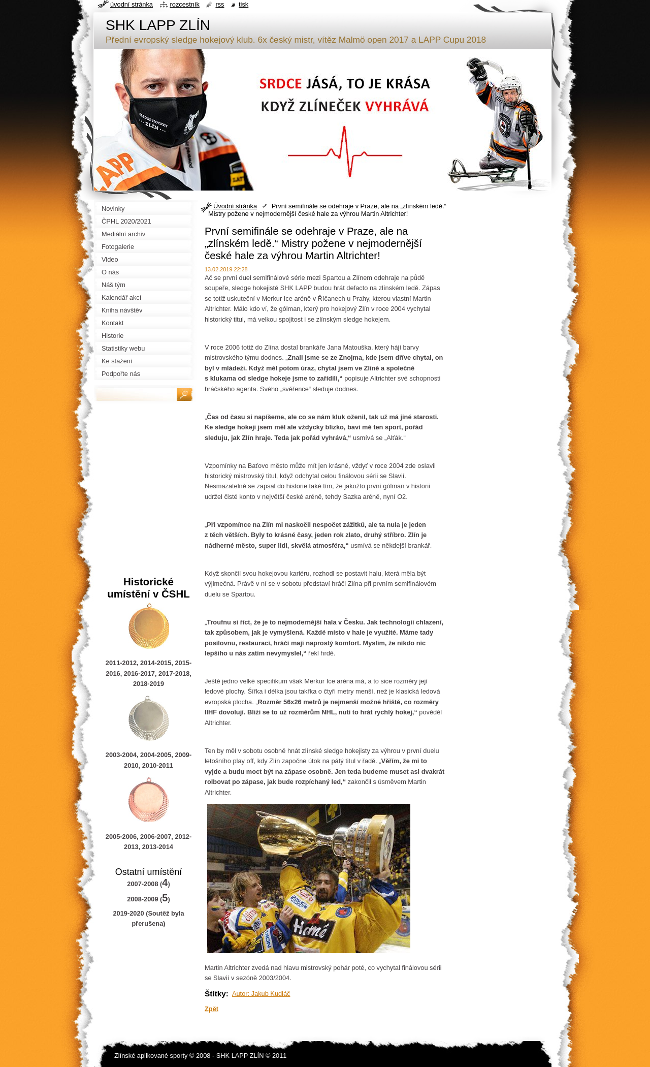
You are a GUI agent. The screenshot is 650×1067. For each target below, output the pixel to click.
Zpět (211, 1009)
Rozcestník (185, 4)
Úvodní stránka (235, 206)
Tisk (243, 4)
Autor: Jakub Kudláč (261, 993)
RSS (219, 4)
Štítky (215, 993)
